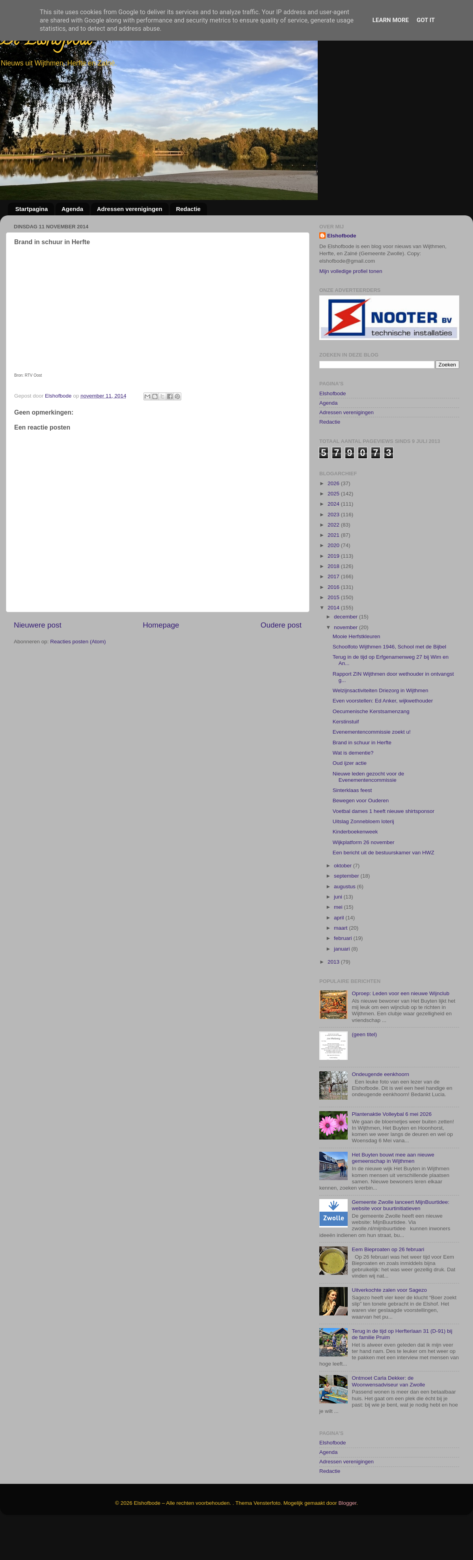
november (346, 664)
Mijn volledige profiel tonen (350, 271)
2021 (334, 572)
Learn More (390, 20)
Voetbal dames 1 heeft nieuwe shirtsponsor (383, 848)
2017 (334, 614)
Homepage (161, 625)
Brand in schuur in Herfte (362, 780)
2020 (334, 583)
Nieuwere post (37, 625)
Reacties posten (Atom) (78, 642)
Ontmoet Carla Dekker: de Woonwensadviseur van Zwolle (388, 1418)
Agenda (72, 209)
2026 (334, 520)
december (346, 654)
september (347, 913)
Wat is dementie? (353, 790)
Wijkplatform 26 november (364, 879)
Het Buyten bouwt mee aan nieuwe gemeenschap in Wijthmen (393, 1195)
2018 (334, 603)
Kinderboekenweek (355, 869)
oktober (343, 903)
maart (341, 965)
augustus (345, 924)
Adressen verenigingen (129, 209)
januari (342, 986)
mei (339, 944)
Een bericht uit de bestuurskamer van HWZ (383, 890)
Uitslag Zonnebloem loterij (363, 858)
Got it (426, 20)
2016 (334, 624)
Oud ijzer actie (350, 800)
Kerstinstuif (346, 759)
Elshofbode (341, 236)
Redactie (188, 209)
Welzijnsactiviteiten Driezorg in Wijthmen (380, 727)
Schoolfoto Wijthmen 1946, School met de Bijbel (389, 684)
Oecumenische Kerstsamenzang (371, 748)
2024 (334, 541)
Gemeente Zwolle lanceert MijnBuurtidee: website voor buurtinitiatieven (400, 1242)
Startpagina (31, 209)
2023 (334, 552)
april (339, 955)
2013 (334, 999)
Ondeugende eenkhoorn (380, 1111)
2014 (334, 645)
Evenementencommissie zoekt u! (372, 769)
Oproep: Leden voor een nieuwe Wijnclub (400, 1030)
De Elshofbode (46, 41)
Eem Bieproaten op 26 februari (388, 1286)
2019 (334, 593)
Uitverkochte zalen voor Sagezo (389, 1327)
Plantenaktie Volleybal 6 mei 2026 (392, 1151)
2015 (334, 634)
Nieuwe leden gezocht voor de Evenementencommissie (368, 814)
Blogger (348, 1540)
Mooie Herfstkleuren (356, 673)
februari (344, 976)
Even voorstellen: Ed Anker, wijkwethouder (383, 738)
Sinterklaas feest (352, 827)
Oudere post (281, 625)
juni (339, 934)
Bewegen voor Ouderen (361, 838)
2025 (334, 531)
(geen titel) (364, 1071)
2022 (334, 562)
